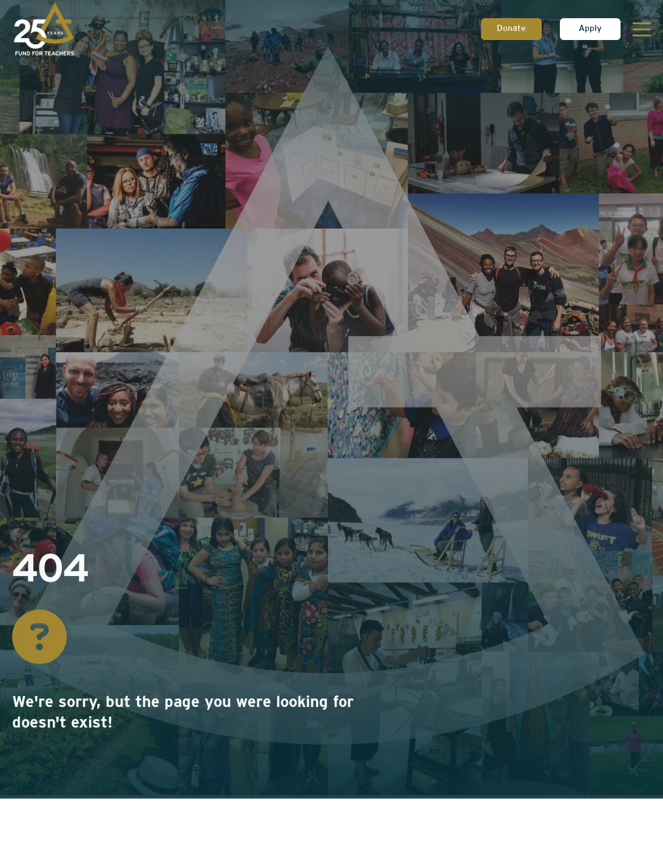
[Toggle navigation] (642, 29)
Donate (511, 29)
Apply (590, 29)
